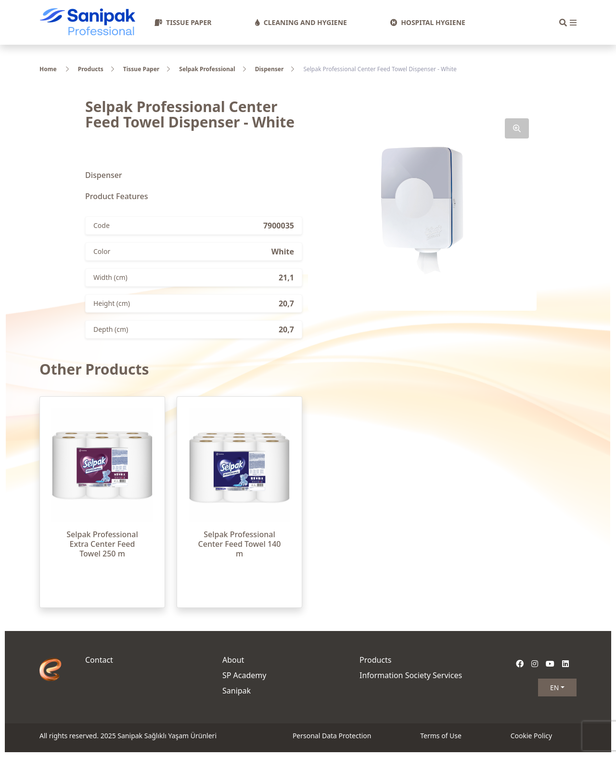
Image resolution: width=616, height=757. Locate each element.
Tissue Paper (141, 69)
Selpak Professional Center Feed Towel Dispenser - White (379, 69)
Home (48, 69)
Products (90, 69)
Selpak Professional (207, 69)
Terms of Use (441, 735)
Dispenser (269, 69)
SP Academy (244, 675)
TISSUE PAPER (182, 22)
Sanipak (236, 690)
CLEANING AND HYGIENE (301, 22)
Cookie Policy (531, 735)
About (233, 660)
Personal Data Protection (332, 735)
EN (554, 687)
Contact (99, 660)
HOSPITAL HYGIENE (427, 22)
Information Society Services (410, 675)
